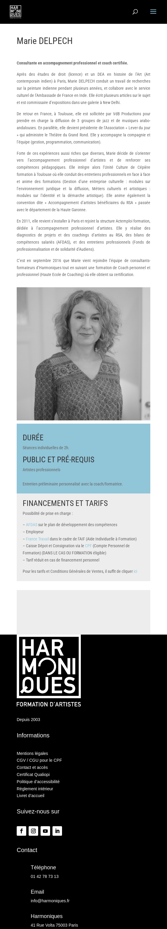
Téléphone (43, 867)
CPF (88, 545)
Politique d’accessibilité (38, 781)
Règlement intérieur (35, 788)
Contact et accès (32, 767)
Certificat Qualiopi (33, 774)
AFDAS (31, 524)
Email (37, 892)
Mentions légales (32, 753)
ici (135, 571)
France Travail (37, 539)
